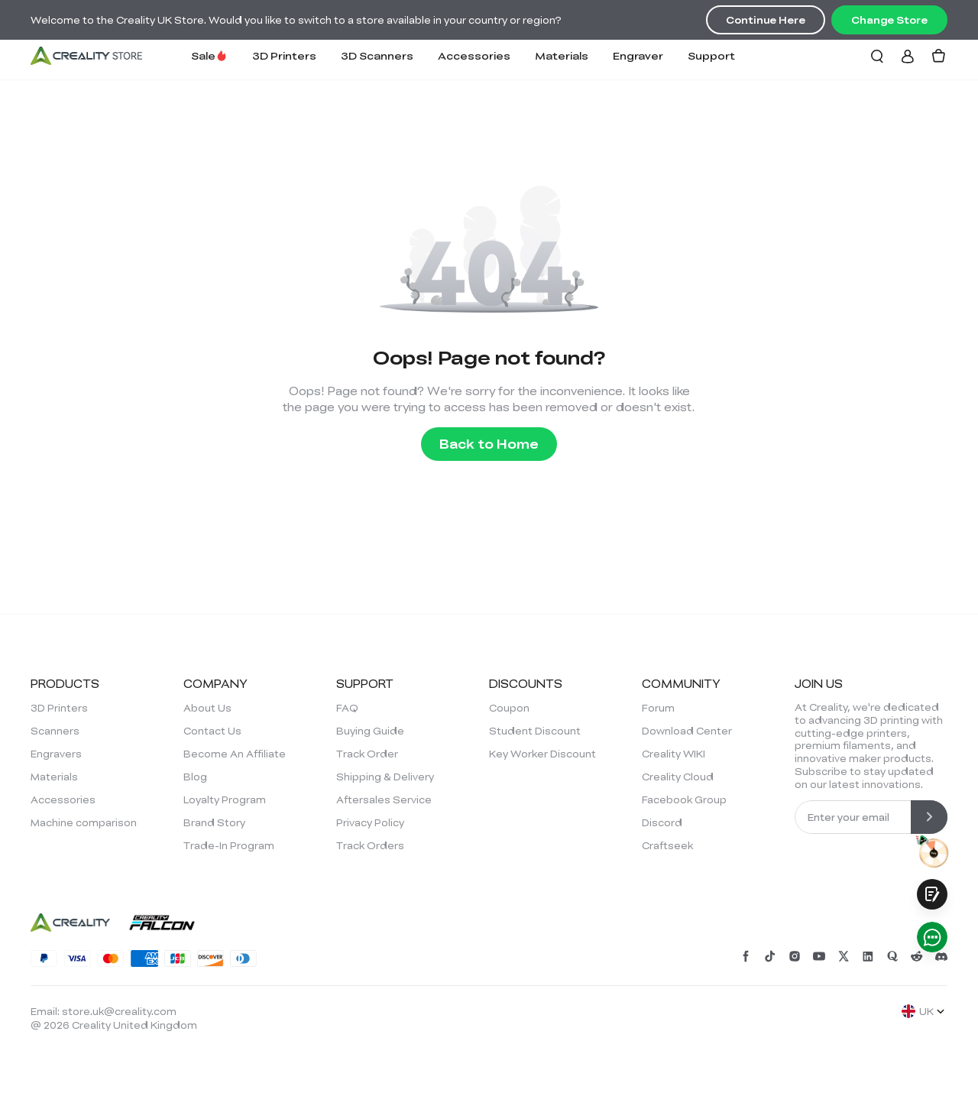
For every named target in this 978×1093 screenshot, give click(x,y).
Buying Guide (370, 731)
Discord (662, 822)
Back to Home (489, 443)
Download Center (687, 731)
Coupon (509, 708)
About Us (207, 708)
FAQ (347, 708)
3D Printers (284, 55)
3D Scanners (377, 55)
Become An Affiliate (234, 754)
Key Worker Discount (542, 754)
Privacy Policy (370, 822)
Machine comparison (84, 822)
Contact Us (212, 731)
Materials (561, 55)
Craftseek (667, 845)
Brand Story (214, 822)
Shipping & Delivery (385, 776)
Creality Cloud (678, 776)
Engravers (56, 754)
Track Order (367, 754)
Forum (658, 708)
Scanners (55, 731)
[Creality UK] (86, 56)
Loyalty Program (224, 799)
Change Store (889, 20)
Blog (195, 776)
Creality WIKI (673, 754)
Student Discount (535, 731)
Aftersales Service (384, 799)
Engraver (638, 55)
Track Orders (370, 845)
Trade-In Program (228, 845)
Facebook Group (684, 799)
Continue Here (765, 20)
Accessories (474, 55)
